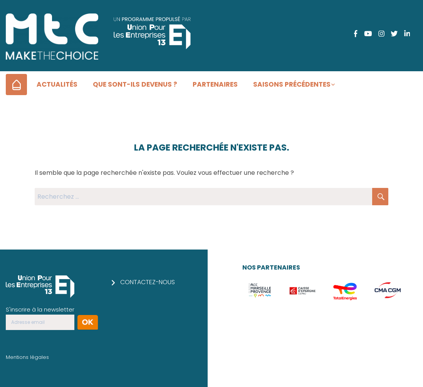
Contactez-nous (147, 282)
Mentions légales (27, 357)
